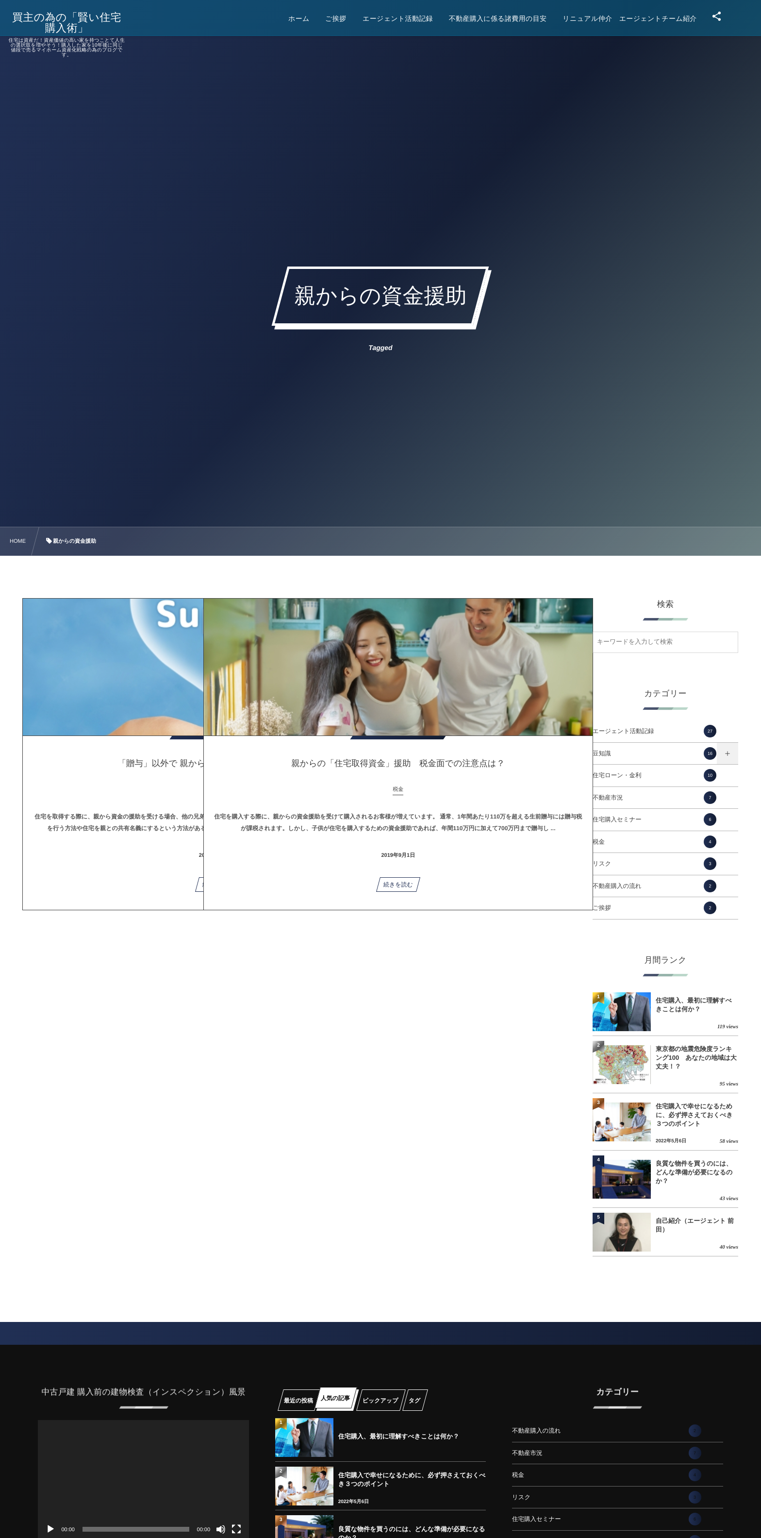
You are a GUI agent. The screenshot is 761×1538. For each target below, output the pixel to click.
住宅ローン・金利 (654, 775)
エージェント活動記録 (654, 731)
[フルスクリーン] (236, 1529)
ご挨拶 (654, 908)
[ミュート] (221, 1529)
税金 (654, 842)
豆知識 (654, 753)
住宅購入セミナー (654, 819)
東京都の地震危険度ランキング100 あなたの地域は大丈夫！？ (696, 1057)
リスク (654, 863)
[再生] (50, 1529)
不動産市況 (654, 797)
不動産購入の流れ (654, 886)
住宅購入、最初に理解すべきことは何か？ (694, 1005)
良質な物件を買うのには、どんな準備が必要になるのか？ (694, 1172)
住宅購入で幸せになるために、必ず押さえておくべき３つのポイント (694, 1115)
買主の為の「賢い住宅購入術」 (73, 22)
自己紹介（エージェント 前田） (695, 1225)
